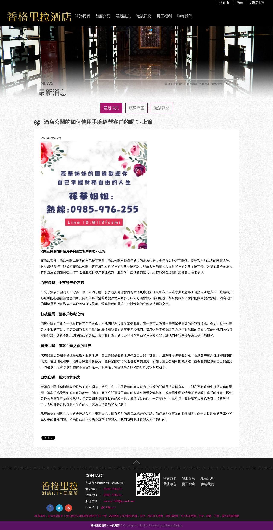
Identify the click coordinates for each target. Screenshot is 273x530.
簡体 (240, 2)
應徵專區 (136, 108)
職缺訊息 (143, 16)
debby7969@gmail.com (119, 501)
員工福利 (164, 16)
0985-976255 (113, 489)
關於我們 (82, 16)
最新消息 (111, 108)
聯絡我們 (257, 2)
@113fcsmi (108, 507)
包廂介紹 (102, 16)
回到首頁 (222, 2)
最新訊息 (123, 16)
